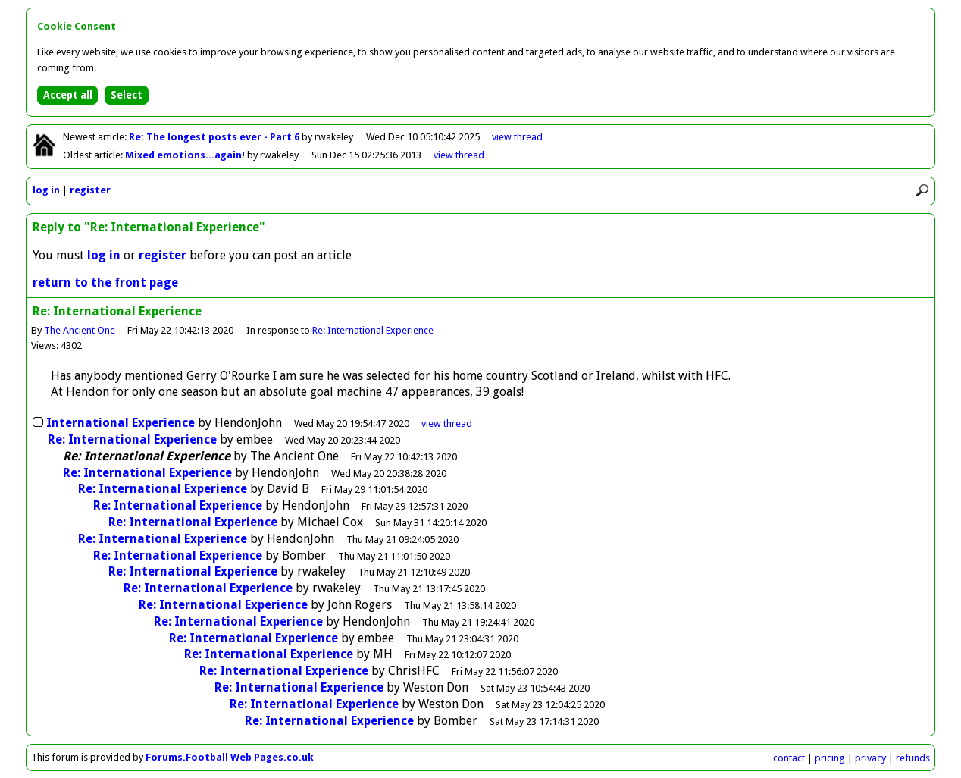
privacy (870, 758)
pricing (830, 758)
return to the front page (105, 282)
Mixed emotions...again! (186, 155)
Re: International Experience (373, 330)
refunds (913, 758)
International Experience (120, 423)
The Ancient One (79, 330)
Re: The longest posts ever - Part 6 (215, 137)
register (90, 190)
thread (446, 423)
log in (46, 190)
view (517, 137)
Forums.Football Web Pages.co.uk (230, 757)
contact (789, 758)
